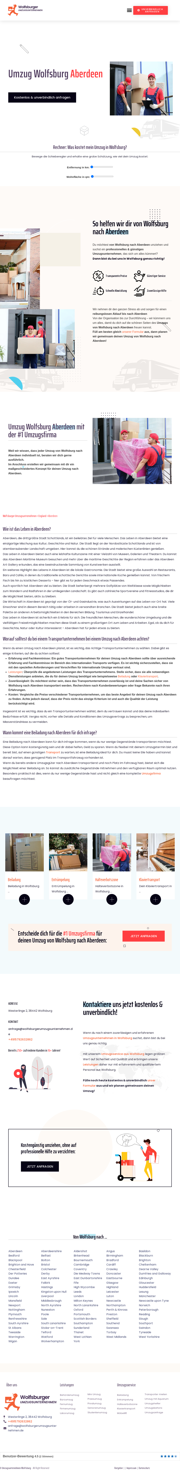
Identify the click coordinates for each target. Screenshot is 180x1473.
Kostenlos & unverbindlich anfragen (42, 97)
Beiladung (124, 676)
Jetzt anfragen (143, 936)
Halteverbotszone (106, 879)
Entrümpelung (61, 879)
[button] (129, 10)
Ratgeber (118, 1468)
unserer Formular (133, 331)
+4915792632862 (20, 1039)
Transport (53, 752)
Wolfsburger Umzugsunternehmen (20, 516)
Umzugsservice (126, 1385)
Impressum (131, 1468)
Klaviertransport (148, 676)
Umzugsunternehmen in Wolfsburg (107, 1038)
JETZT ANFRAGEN (40, 1166)
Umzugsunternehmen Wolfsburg (16, 1468)
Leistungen (15, 671)
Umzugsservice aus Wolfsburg (122, 1054)
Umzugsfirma (151, 773)
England (42, 516)
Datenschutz (144, 1468)
